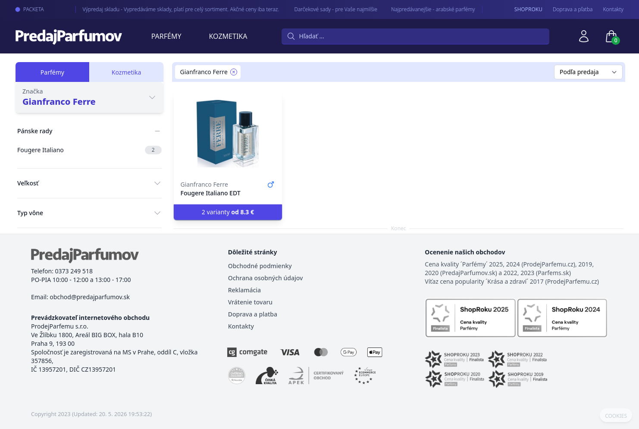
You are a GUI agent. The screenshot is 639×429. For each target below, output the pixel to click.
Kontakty (613, 9)
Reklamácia (244, 290)
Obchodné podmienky (260, 266)
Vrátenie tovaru (250, 302)
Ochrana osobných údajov (265, 278)
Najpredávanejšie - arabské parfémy (425, 9)
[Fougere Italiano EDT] (228, 133)
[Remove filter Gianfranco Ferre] (233, 72)
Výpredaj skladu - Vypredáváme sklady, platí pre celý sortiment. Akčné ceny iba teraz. (174, 9)
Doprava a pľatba (573, 9)
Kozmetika (228, 36)
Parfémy (166, 36)
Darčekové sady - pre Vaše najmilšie (328, 9)
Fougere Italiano (89, 150)
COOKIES (616, 416)
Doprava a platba (252, 314)
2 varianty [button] (228, 212)
